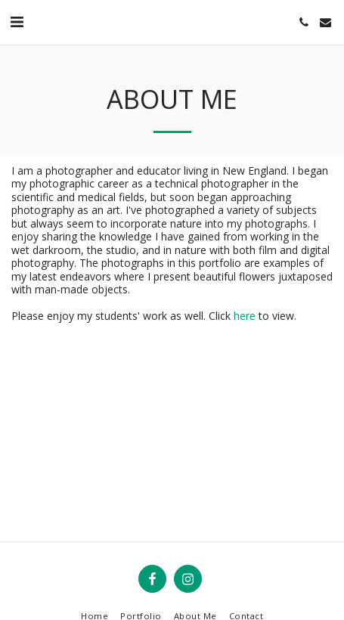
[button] (16, 21)
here (245, 315)
